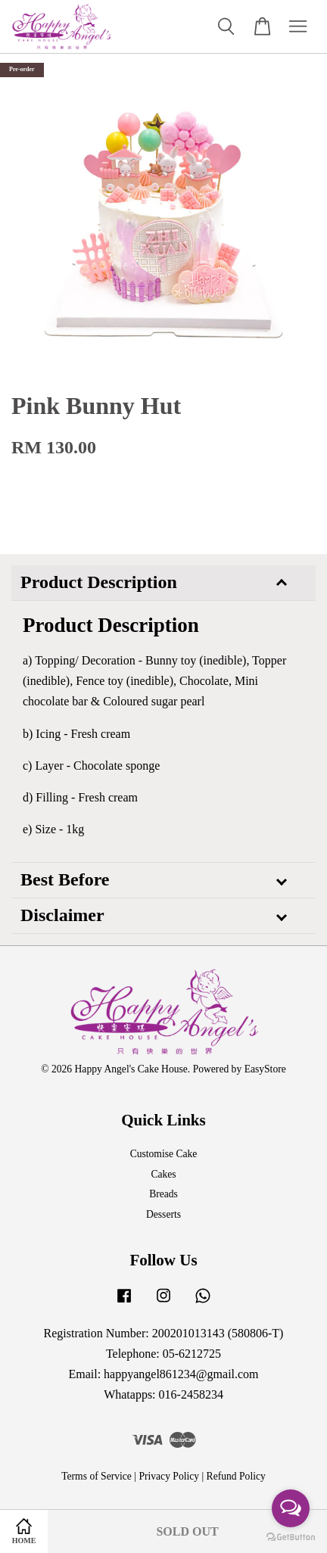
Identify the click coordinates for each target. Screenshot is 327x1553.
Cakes (163, 1174)
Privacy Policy (169, 1476)
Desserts (163, 1214)
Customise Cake (164, 1153)
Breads (163, 1194)
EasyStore (265, 1069)
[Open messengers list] (291, 1508)
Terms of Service (96, 1476)
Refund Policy (236, 1476)
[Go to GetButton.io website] (290, 1537)
